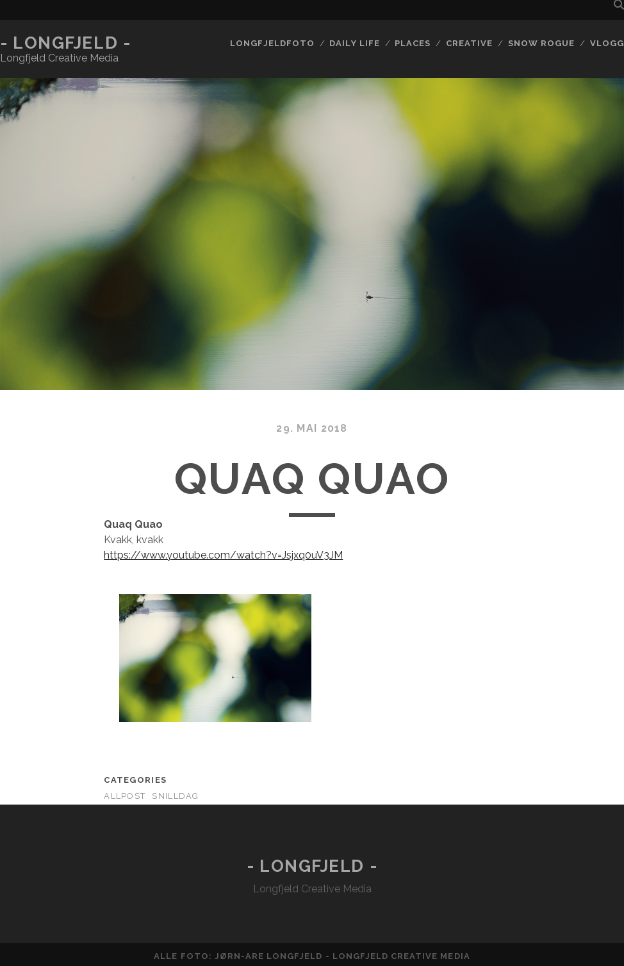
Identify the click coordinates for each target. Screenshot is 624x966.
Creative (469, 43)
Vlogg (607, 43)
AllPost (124, 796)
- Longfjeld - (65, 43)
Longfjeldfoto (272, 43)
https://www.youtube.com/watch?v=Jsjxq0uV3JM (223, 555)
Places (413, 43)
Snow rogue (541, 43)
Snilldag (175, 796)
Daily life (354, 43)
